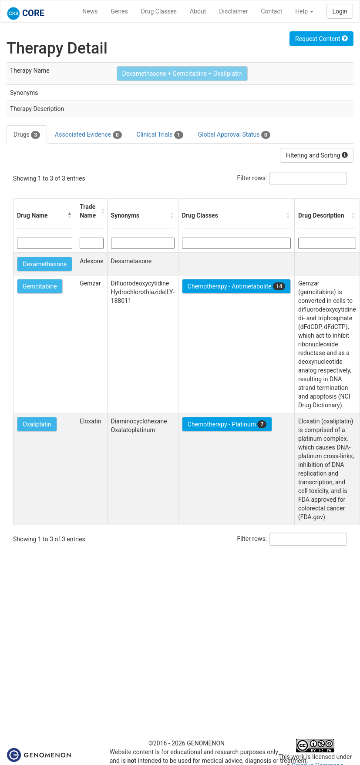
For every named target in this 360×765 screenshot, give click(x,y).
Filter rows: (252, 177)
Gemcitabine (40, 286)
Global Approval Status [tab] (234, 135)
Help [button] (304, 11)
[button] (69, 215)
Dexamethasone (45, 264)
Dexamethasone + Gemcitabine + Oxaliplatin (182, 73)
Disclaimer (233, 11)
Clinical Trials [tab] (160, 135)
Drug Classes (159, 11)
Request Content (321, 38)
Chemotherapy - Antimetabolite (236, 286)
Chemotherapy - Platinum (227, 424)
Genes (119, 11)
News (90, 11)
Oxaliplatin (37, 424)
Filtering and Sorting (317, 155)
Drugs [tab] (26, 135)
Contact (271, 11)
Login (339, 11)
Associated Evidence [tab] (88, 135)
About (198, 11)
